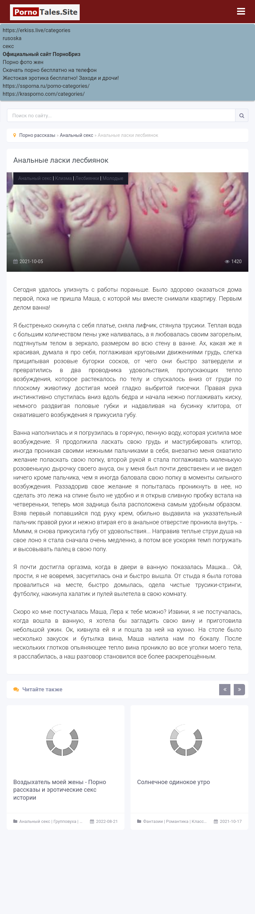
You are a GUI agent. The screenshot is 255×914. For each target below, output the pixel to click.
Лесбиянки (87, 178)
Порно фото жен (23, 62)
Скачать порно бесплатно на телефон (50, 70)
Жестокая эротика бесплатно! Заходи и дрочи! (61, 78)
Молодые (113, 178)
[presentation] (224, 689)
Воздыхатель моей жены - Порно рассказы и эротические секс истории (59, 789)
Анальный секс (35, 178)
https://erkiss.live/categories (36, 30)
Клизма (63, 178)
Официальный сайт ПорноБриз (41, 54)
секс (8, 46)
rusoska (12, 38)
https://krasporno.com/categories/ (44, 94)
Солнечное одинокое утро (173, 781)
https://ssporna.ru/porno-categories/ (46, 86)
